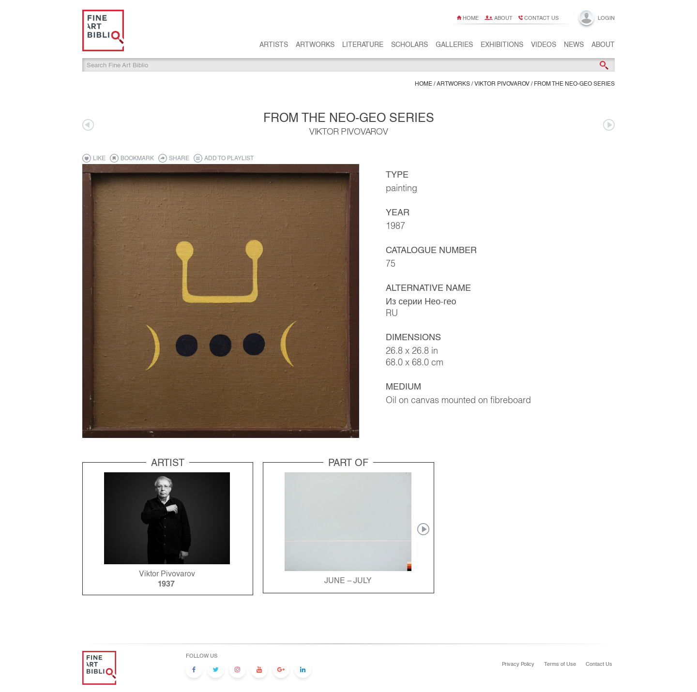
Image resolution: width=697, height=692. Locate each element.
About (503, 18)
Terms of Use (560, 664)
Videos (543, 49)
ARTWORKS (453, 85)
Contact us (541, 18)
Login (606, 18)
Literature (362, 49)
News (574, 49)
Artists (273, 49)
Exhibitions (502, 49)
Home (471, 18)
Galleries (454, 49)
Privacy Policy (518, 664)
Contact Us (599, 664)
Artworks (315, 49)
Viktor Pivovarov (502, 85)
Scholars (409, 49)
